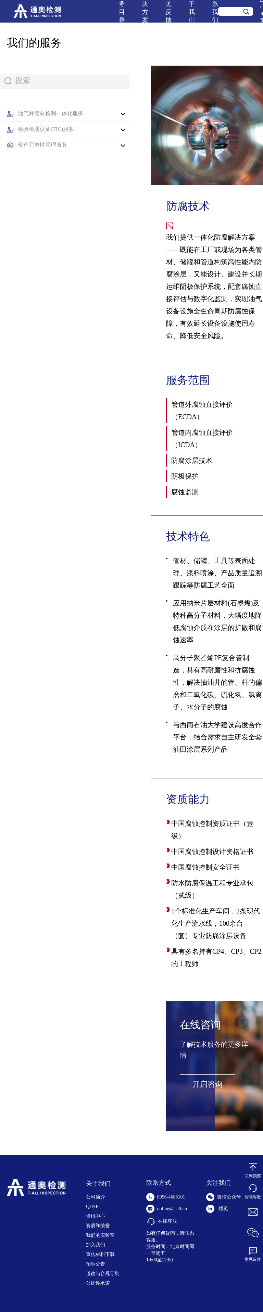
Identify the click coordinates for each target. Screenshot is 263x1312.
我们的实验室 (100, 1235)
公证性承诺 (98, 1283)
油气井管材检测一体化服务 (51, 113)
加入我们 (95, 1244)
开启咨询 (207, 1084)
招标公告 (95, 1264)
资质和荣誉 (98, 1225)
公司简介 (95, 1197)
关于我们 (98, 1183)
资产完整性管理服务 (42, 145)
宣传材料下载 (100, 1254)
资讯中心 (95, 1216)
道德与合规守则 (103, 1273)
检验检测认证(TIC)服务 (46, 129)
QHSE (92, 1206)
